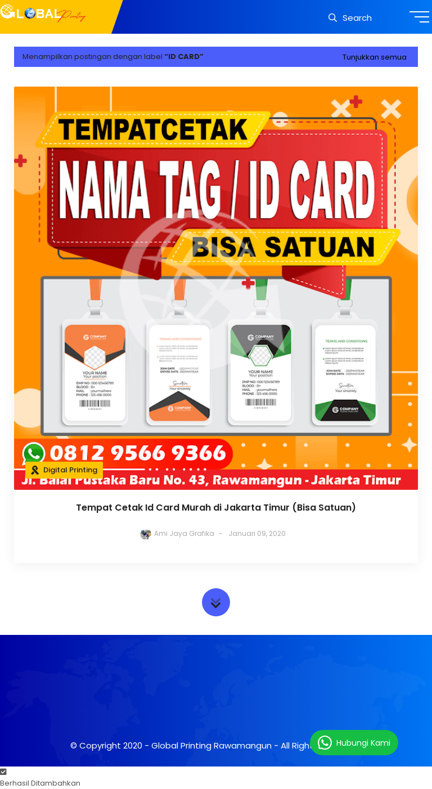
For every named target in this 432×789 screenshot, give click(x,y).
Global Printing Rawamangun (211, 745)
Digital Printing (70, 470)
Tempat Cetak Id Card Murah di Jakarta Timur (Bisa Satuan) (216, 507)
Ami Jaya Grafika (184, 533)
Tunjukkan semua (375, 57)
